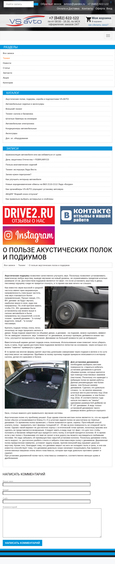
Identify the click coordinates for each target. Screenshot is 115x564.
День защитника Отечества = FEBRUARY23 (27, 159)
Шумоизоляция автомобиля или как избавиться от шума (33, 154)
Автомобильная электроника (20, 123)
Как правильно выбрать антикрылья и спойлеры (29, 199)
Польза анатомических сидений (21, 164)
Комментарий (10, 507)
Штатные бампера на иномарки (21, 118)
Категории (8, 82)
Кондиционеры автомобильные (21, 128)
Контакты (87, 8)
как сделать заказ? (98, 25)
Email (5, 490)
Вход (109, 8)
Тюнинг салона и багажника (19, 113)
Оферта (100, 8)
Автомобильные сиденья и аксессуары (25, 104)
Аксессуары (11, 133)
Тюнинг (6, 58)
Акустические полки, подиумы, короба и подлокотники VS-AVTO (37, 99)
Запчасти (7, 73)
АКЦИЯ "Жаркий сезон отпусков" (22, 194)
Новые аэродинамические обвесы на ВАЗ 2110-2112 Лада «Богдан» (39, 184)
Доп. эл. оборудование (17, 138)
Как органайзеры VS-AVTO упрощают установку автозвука (34, 189)
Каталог (12, 92)
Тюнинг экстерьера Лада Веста (21, 169)
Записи (12, 148)
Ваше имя (8, 481)
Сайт (5, 498)
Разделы (11, 47)
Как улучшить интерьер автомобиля (23, 179)
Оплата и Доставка (68, 8)
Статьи (6, 68)
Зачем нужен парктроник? (18, 174)
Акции (6, 77)
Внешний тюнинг (14, 109)
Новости (7, 63)
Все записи (8, 53)
